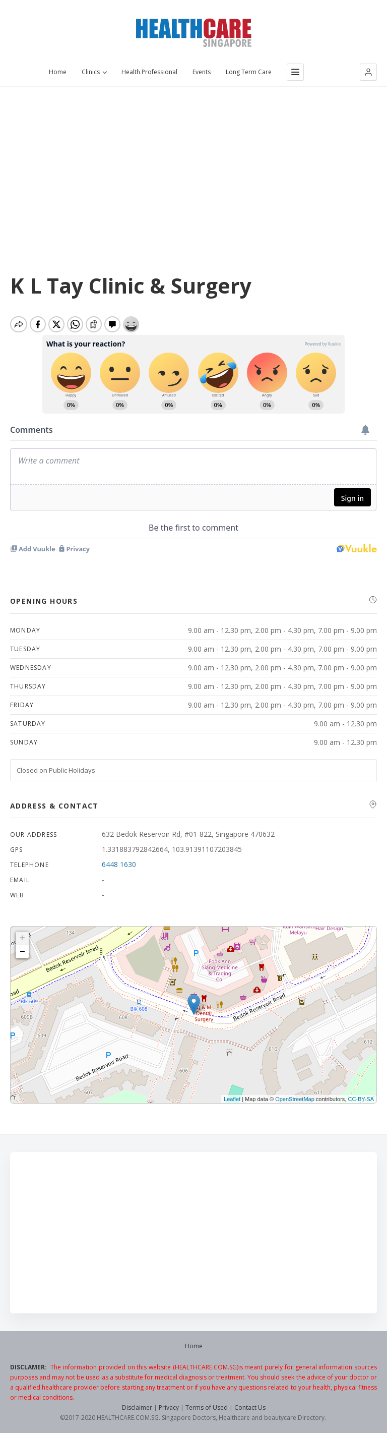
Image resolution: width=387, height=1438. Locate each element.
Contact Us (250, 1407)
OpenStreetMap (294, 1099)
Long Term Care (249, 72)
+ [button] (22, 938)
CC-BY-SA (361, 1099)
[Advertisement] (193, 162)
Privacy (169, 1407)
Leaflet (232, 1099)
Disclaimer (137, 1407)
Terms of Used (206, 1407)
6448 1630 (119, 864)
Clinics (94, 72)
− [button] (22, 952)
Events (201, 72)
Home (58, 72)
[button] (368, 72)
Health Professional (149, 72)
